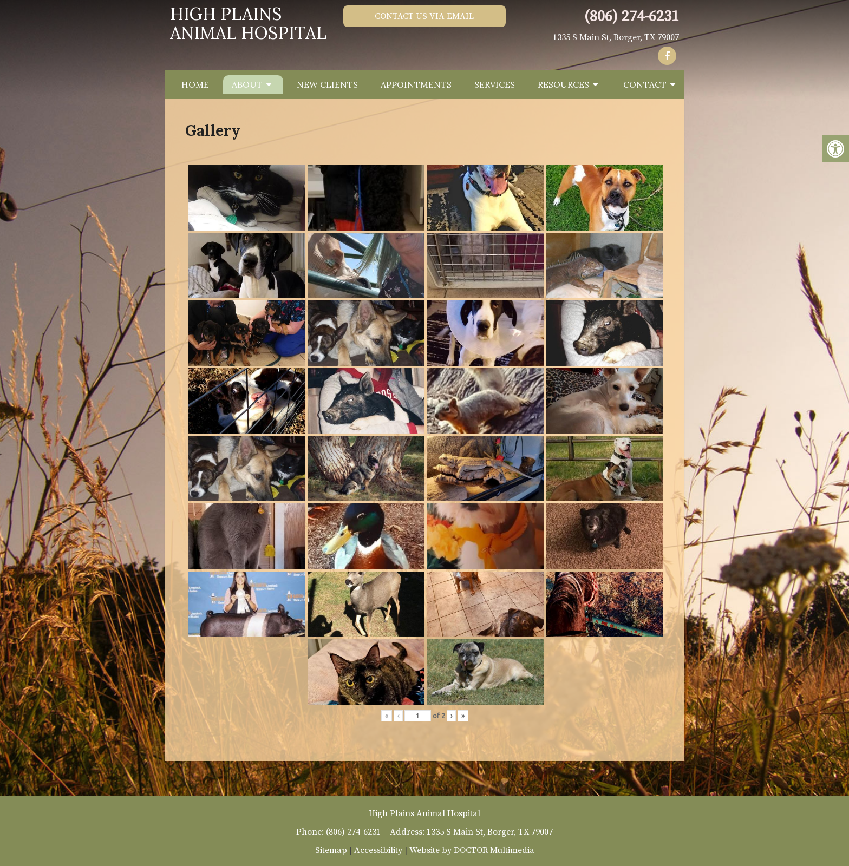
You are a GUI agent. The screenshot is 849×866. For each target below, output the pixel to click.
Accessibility (378, 850)
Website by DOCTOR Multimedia (471, 850)
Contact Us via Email (424, 16)
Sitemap (331, 850)
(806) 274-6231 (631, 16)
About (247, 84)
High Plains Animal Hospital (248, 23)
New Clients (327, 84)
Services (494, 84)
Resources (563, 84)
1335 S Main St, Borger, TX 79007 (616, 37)
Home (195, 84)
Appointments (416, 84)
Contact (645, 84)
